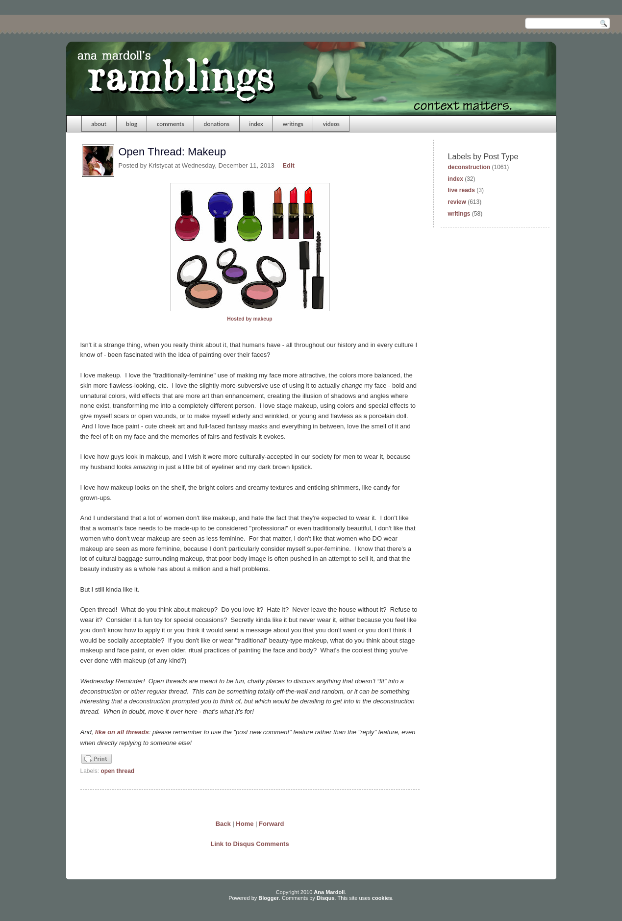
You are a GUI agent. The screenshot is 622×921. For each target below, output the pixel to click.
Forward (271, 823)
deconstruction (469, 167)
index (256, 123)
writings (293, 123)
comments (170, 123)
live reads (461, 190)
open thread (118, 771)
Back (223, 823)
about (98, 123)
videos (331, 123)
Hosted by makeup (249, 319)
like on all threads (121, 732)
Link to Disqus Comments (249, 843)
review (457, 202)
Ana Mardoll (329, 892)
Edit (288, 165)
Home (244, 823)
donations (217, 123)
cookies (382, 898)
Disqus (326, 898)
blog (131, 123)
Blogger (268, 898)
